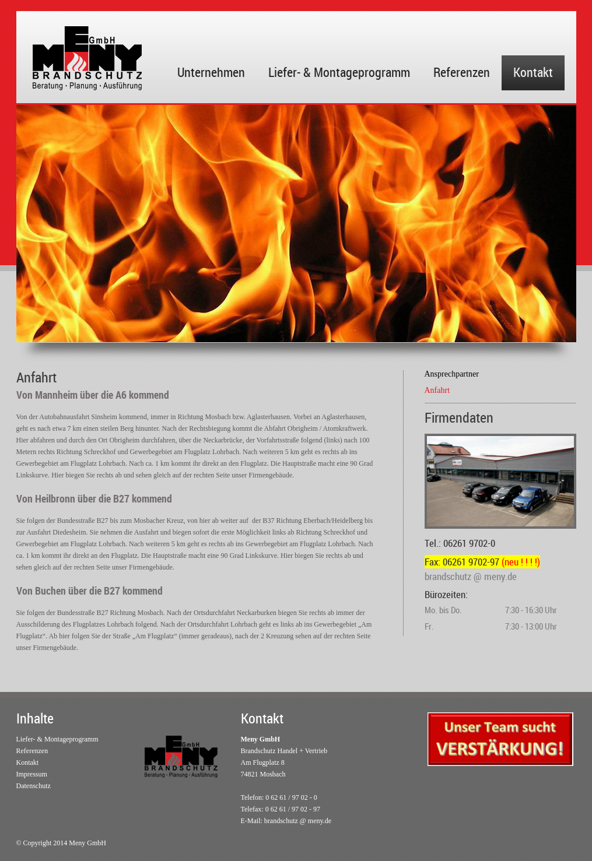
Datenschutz (33, 786)
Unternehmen (211, 72)
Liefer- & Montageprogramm (339, 72)
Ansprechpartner (452, 374)
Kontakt (533, 72)
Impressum (31, 774)
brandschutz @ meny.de (297, 821)
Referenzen (461, 72)
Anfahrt (437, 390)
